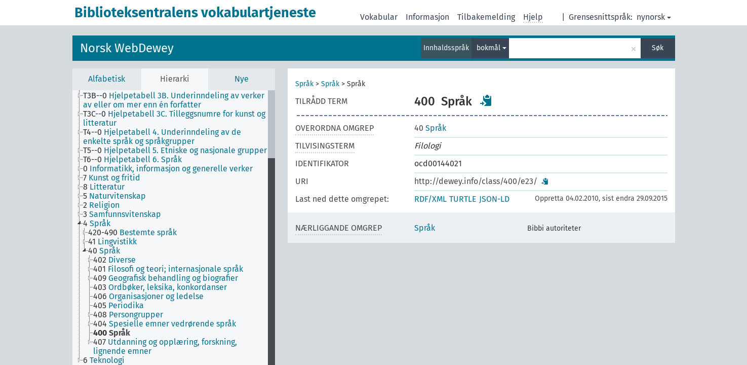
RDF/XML (430, 199)
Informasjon (427, 17)
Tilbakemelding (486, 17)
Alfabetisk (106, 79)
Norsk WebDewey (127, 48)
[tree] (173, 227)
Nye (241, 79)
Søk (657, 48)
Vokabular (379, 17)
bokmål (491, 48)
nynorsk (654, 17)
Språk (304, 84)
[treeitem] (180, 100)
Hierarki (174, 79)
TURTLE (463, 199)
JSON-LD (494, 199)
